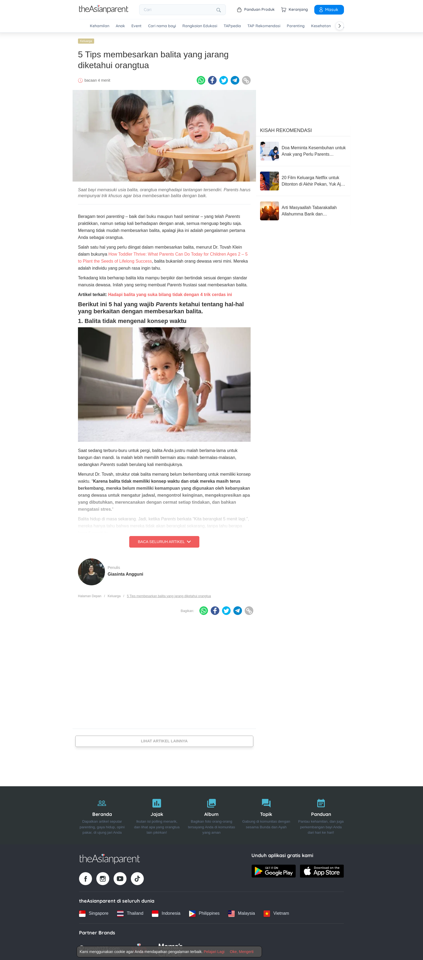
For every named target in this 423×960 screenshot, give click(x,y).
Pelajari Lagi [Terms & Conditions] (214, 951)
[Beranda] (102, 814)
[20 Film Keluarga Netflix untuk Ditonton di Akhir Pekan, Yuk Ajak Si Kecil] (303, 179)
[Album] (211, 814)
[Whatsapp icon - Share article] (201, 79)
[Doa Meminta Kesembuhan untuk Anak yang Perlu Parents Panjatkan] (303, 149)
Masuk (328, 9)
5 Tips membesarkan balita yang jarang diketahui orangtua (169, 594)
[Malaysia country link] (241, 912)
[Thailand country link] (130, 912)
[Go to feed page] (103, 12)
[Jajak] (157, 814)
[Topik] (266, 814)
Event (136, 26)
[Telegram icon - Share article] (235, 79)
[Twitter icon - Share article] (223, 79)
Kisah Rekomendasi (286, 129)
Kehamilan (99, 26)
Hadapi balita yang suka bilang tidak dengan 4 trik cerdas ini (170, 293)
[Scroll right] (339, 26)
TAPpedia (232, 26)
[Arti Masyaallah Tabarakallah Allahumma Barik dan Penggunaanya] (303, 209)
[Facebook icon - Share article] (212, 79)
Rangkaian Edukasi (199, 26)
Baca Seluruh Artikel (164, 540)
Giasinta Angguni (125, 572)
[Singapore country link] (93, 912)
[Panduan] (321, 814)
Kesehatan (321, 26)
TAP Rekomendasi (263, 26)
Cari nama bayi (162, 26)
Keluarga (86, 39)
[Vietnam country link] (276, 912)
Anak (120, 26)
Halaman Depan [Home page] (89, 594)
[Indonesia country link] (166, 912)
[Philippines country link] (204, 912)
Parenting (296, 26)
